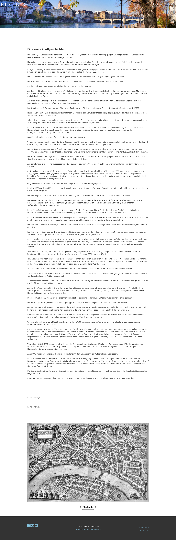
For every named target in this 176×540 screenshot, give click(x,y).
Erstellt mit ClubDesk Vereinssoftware (88, 529)
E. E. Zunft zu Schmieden (21, 4)
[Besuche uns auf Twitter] (36, 525)
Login (156, 4)
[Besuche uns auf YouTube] (32, 525)
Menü (168, 4)
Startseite (88, 507)
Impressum (144, 527)
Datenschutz (143, 530)
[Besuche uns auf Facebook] (29, 525)
